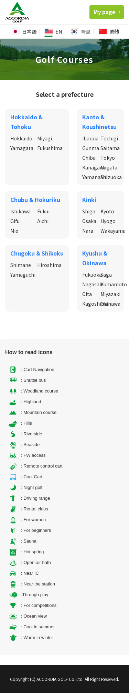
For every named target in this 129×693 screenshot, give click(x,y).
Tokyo (107, 157)
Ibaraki (90, 138)
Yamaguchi (22, 274)
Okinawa (110, 303)
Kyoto (107, 211)
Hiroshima (49, 264)
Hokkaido (21, 138)
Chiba (89, 157)
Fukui (43, 211)
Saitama (110, 148)
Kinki (89, 199)
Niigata (108, 167)
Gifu (15, 221)
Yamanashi (94, 177)
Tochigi (109, 138)
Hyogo (108, 221)
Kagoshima (95, 303)
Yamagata (21, 148)
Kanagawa (94, 167)
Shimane (20, 264)
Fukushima (50, 148)
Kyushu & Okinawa (94, 258)
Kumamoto (113, 284)
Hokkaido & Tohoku (26, 122)
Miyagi (44, 138)
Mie (14, 230)
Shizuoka (111, 177)
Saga (106, 274)
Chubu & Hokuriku (35, 199)
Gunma (90, 148)
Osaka (89, 221)
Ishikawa (20, 211)
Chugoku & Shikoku (37, 253)
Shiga (88, 211)
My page (107, 12)
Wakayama (113, 230)
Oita (87, 293)
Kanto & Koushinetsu (99, 122)
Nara (87, 230)
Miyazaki (110, 293)
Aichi (43, 221)
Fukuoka (92, 274)
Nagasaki (93, 284)
